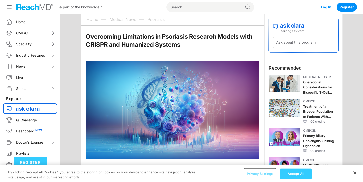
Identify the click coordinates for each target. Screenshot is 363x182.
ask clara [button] (28, 108)
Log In (326, 7)
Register (347, 7)
